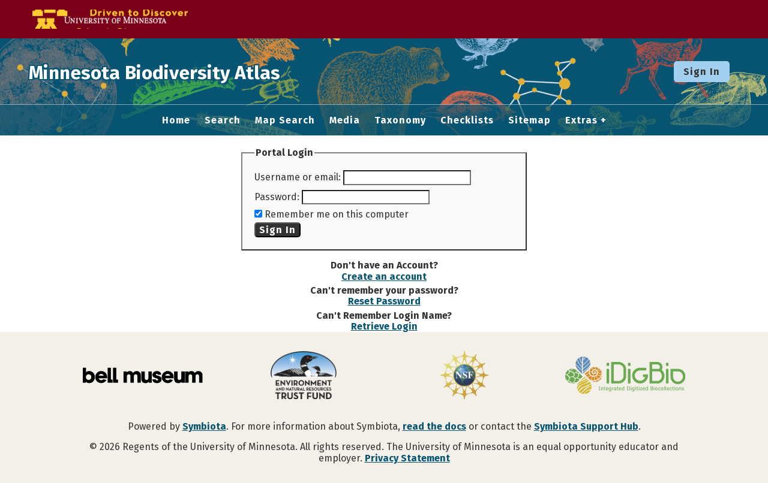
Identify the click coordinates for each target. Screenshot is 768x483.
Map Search (285, 120)
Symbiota (204, 426)
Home (176, 120)
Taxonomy (400, 120)
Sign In (701, 71)
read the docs (434, 426)
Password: (276, 197)
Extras (581, 120)
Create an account (384, 276)
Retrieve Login (384, 326)
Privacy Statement (407, 458)
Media (344, 120)
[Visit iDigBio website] (625, 376)
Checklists (467, 120)
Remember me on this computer (337, 214)
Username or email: (297, 177)
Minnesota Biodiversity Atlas (186, 71)
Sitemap (529, 120)
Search (223, 120)
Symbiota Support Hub (586, 426)
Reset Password (384, 301)
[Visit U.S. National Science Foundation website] (464, 376)
